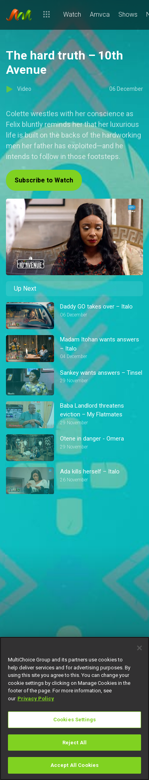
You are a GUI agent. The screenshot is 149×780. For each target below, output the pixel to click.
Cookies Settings (74, 720)
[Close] (139, 648)
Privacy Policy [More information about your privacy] (35, 698)
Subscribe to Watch (44, 180)
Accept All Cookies (74, 765)
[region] (74, 708)
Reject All (74, 743)
